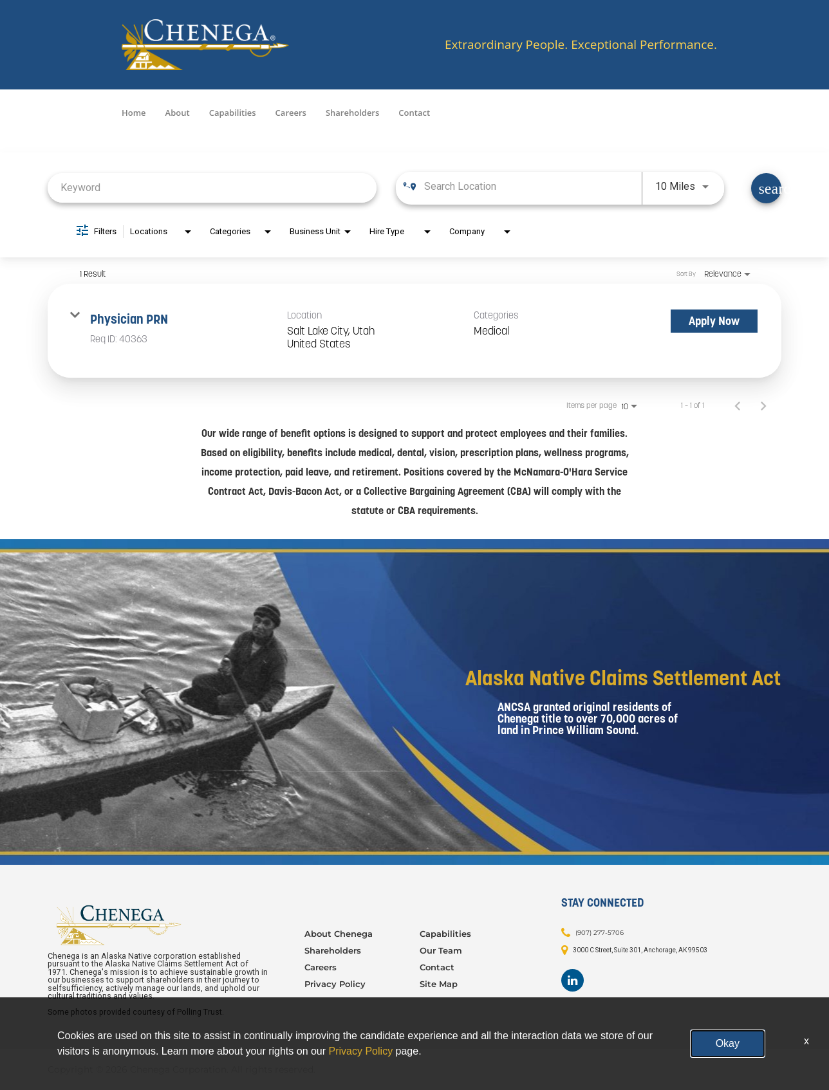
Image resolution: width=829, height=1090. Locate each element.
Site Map (439, 984)
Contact (414, 112)
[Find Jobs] (766, 188)
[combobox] (212, 187)
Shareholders (352, 112)
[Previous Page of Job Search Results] (737, 405)
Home (134, 112)
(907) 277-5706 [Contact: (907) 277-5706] (599, 932)
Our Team (441, 950)
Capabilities (232, 112)
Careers (290, 112)
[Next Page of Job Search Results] (763, 405)
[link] (414, 331)
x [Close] (806, 1040)
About (177, 112)
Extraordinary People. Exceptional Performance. (581, 45)
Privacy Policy (335, 984)
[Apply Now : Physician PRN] (714, 321)
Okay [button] (728, 1043)
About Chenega (338, 933)
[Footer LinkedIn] (572, 980)
